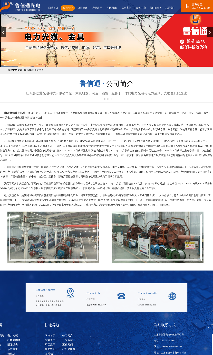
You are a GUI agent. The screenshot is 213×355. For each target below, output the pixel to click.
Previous (3, 32)
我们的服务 (156, 7)
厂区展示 (112, 7)
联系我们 (170, 7)
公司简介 (68, 7)
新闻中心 (141, 7)
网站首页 (53, 7)
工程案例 (126, 7)
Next (210, 32)
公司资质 (82, 7)
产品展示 (97, 7)
